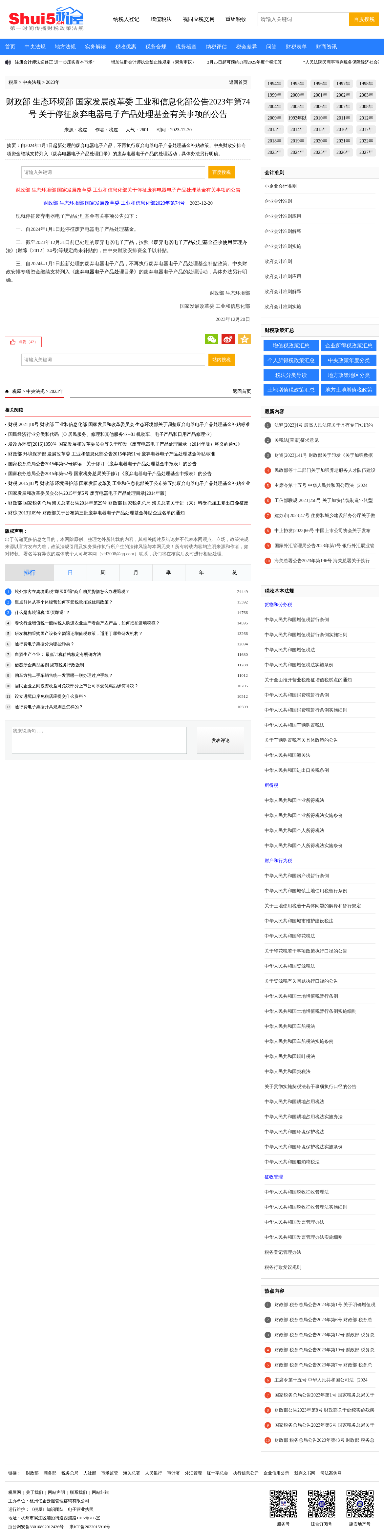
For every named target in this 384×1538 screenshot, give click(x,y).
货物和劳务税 (278, 604)
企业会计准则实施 (283, 246)
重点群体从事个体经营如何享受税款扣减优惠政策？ (64, 602)
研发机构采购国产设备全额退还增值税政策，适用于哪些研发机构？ (79, 633)
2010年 (320, 118)
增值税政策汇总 (291, 345)
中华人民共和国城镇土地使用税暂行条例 (306, 890)
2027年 (366, 152)
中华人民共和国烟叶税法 (290, 1056)
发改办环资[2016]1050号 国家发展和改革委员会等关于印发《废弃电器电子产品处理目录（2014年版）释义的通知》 (125, 444)
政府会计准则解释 (283, 291)
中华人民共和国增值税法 (290, 649)
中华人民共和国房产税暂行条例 (297, 875)
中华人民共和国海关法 (287, 755)
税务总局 (69, 1473)
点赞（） (28, 342)
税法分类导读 (291, 375)
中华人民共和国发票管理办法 (294, 1222)
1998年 (366, 83)
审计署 (173, 1473)
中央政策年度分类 (349, 360)
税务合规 (155, 46)
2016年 (343, 129)
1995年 (297, 83)
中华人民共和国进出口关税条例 (297, 770)
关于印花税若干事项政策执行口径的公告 (306, 951)
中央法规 (35, 46)
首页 (10, 46)
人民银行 (153, 1473)
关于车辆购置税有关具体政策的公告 (301, 740)
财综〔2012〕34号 (37, 250)
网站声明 (56, 1492)
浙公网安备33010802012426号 (36, 1526)
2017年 (366, 129)
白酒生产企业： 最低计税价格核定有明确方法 (58, 654)
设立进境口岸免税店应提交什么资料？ (51, 696)
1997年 (343, 83)
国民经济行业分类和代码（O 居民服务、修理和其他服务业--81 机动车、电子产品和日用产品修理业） (111, 434)
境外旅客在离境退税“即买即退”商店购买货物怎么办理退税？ (72, 591)
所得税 (271, 785)
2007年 (343, 106)
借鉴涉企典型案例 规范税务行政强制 (49, 664)
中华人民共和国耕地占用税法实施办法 (304, 1116)
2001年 (320, 95)
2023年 (53, 82)
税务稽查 (186, 46)
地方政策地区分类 (349, 375)
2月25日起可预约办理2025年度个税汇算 (244, 62)
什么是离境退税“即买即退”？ (42, 612)
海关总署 (131, 1473)
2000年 (297, 95)
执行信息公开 (246, 1473)
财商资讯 (326, 46)
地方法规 (65, 46)
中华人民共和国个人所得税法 (294, 830)
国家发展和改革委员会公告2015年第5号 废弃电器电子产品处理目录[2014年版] (87, 493)
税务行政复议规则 (283, 1267)
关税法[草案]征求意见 (296, 440)
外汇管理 (193, 1473)
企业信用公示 (276, 1473)
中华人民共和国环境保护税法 (294, 1131)
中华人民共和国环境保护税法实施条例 (304, 1146)
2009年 (274, 118)
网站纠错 (100, 1492)
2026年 (343, 152)
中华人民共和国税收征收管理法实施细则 (306, 1207)
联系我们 (78, 1492)
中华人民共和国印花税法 (290, 936)
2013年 (274, 129)
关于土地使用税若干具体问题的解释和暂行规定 (313, 905)
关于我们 (34, 1492)
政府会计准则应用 (283, 276)
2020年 (320, 141)
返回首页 (238, 82)
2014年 (297, 129)
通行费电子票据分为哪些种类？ (45, 643)
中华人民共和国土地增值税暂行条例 (301, 996)
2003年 (366, 95)
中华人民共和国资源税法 (290, 966)
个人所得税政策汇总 (291, 360)
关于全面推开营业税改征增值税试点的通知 (308, 679)
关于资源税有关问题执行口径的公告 (301, 981)
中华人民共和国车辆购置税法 (294, 725)
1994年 (274, 83)
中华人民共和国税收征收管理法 (297, 1192)
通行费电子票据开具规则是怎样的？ (49, 706)
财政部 (32, 1473)
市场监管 (109, 1473)
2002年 (343, 95)
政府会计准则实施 (283, 306)
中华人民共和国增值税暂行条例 (297, 619)
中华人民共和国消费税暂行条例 (297, 695)
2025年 (320, 152)
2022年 (366, 141)
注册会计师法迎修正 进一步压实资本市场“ (55, 62)
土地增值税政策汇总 (291, 390)
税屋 (13, 82)
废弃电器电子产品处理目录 (104, 271)
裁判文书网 (304, 1473)
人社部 (89, 1473)
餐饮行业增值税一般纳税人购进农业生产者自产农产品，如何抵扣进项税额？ (87, 623)
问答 (271, 46)
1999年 (274, 95)
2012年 (366, 118)
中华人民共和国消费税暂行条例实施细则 (306, 710)
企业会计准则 (278, 201)
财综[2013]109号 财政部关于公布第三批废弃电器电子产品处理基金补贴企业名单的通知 (96, 512)
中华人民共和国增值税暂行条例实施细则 (306, 634)
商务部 (50, 1473)
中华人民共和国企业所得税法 (294, 800)
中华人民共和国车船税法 (290, 1026)
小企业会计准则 (281, 186)
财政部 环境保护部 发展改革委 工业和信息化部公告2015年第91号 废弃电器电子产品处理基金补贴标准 (111, 454)
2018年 (274, 141)
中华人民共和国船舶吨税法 (292, 1161)
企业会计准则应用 (283, 216)
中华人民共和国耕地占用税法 (294, 1101)
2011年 (343, 118)
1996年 (320, 83)
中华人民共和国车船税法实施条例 (299, 1041)
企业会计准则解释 (283, 231)
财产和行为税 (278, 860)
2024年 (297, 152)
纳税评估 (216, 46)
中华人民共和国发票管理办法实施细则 (304, 1237)
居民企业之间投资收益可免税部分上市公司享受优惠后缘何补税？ (77, 685)
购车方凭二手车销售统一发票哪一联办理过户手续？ (64, 675)
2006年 (320, 106)
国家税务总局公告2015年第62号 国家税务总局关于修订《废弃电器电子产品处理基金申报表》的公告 (110, 473)
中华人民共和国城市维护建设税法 (299, 920)
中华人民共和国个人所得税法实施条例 (304, 845)
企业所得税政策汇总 (349, 345)
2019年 (297, 141)
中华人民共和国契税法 (287, 1071)
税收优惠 (125, 46)
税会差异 (246, 46)
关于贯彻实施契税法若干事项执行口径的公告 (310, 1086)
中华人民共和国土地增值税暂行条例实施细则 (310, 1011)
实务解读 (95, 46)
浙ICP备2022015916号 (90, 1526)
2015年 (320, 129)
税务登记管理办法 (283, 1252)
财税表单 (296, 46)
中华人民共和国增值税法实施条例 (299, 664)
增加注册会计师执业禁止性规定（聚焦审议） (153, 62)
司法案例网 (331, 1473)
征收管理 (274, 1177)
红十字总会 (217, 1473)
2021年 (343, 141)
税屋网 (14, 1492)
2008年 (366, 106)
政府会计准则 (278, 261)
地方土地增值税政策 (349, 390)
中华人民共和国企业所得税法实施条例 (304, 815)
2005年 (297, 106)
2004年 (274, 106)
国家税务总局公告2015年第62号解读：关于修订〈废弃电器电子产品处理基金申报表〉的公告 (102, 463)
